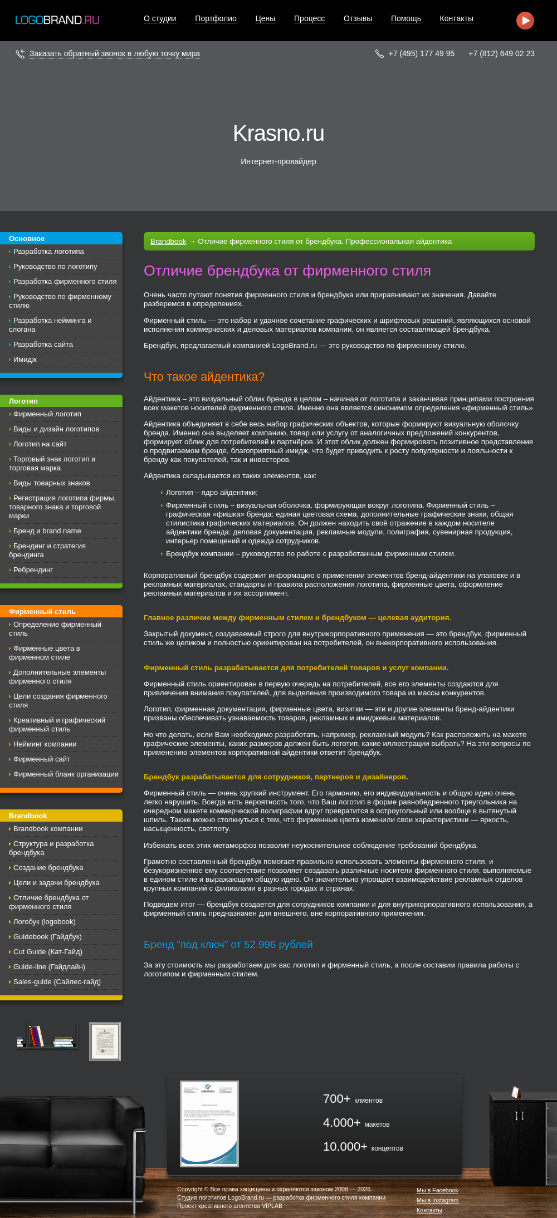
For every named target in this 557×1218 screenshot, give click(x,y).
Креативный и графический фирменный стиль (57, 724)
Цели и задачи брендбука (56, 882)
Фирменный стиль (42, 611)
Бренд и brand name (47, 531)
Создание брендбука (48, 867)
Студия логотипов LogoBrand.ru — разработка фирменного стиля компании (281, 1198)
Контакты (456, 18)
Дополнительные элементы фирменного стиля (57, 676)
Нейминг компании (45, 744)
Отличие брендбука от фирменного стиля (49, 902)
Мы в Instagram (438, 1200)
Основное (27, 238)
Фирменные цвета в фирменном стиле (44, 652)
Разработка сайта (43, 344)
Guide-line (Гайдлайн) (49, 966)
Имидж (25, 359)
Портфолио (216, 18)
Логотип (23, 401)
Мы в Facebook (437, 1190)
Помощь (406, 18)
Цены (265, 18)
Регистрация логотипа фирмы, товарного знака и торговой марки (62, 507)
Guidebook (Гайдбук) (47, 936)
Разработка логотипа (48, 251)
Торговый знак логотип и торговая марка (52, 463)
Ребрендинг (33, 570)
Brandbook (28, 816)
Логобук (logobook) (44, 921)
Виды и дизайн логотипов (56, 429)
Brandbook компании (47, 828)
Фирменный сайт (41, 759)
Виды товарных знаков (51, 483)
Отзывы (358, 18)
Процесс (309, 18)
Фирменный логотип (47, 414)
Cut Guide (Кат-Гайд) (47, 951)
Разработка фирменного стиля (65, 281)
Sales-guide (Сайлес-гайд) (57, 982)
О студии (160, 18)
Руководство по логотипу (55, 266)
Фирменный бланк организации (66, 774)
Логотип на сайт (40, 444)
